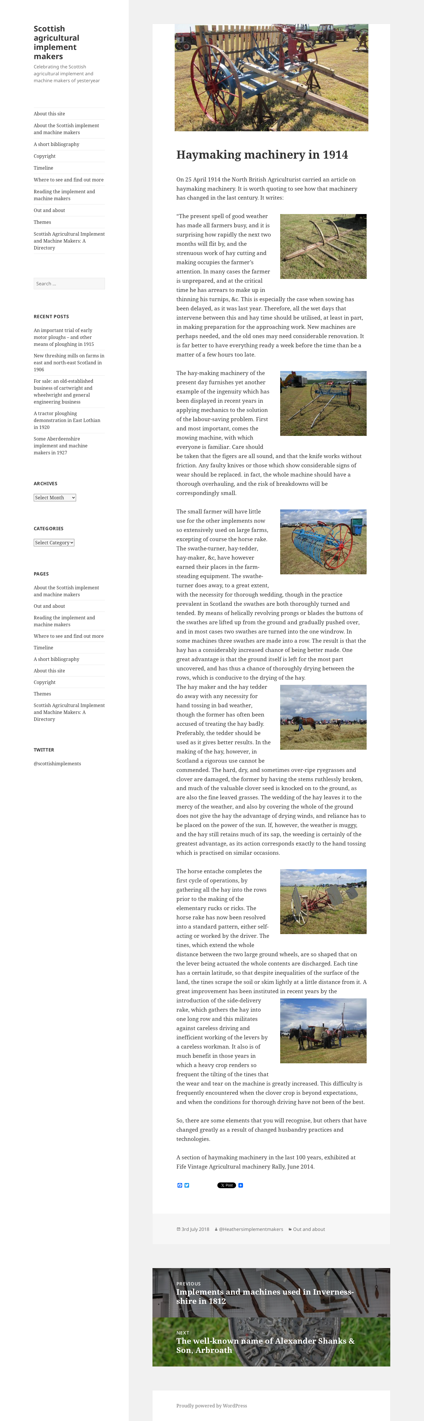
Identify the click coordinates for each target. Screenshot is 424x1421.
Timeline (43, 168)
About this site (49, 113)
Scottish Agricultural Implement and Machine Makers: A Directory (69, 241)
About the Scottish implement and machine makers (66, 129)
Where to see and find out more (69, 180)
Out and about (49, 210)
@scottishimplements (57, 763)
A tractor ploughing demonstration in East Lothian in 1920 (67, 420)
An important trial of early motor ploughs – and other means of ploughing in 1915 (64, 337)
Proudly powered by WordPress (211, 1406)
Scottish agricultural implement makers (56, 42)
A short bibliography (56, 144)
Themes (42, 222)
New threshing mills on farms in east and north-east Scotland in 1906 (69, 363)
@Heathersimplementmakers (251, 1229)
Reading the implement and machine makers (64, 195)
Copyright (45, 156)
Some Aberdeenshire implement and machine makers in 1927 (61, 446)
